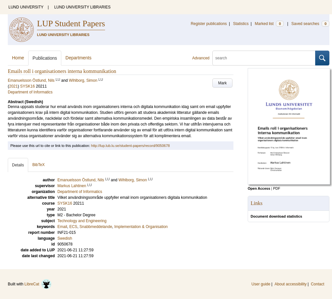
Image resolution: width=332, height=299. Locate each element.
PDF (276, 188)
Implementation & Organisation (141, 226)
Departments (78, 57)
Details (18, 165)
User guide (261, 284)
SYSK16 (27, 86)
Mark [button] (222, 83)
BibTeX (38, 164)
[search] (263, 58)
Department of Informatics (30, 92)
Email (62, 226)
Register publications (209, 23)
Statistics (241, 23)
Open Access (259, 188)
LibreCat (38, 284)
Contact (317, 284)
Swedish (64, 238)
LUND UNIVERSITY (25, 7)
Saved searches (310, 23)
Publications (44, 58)
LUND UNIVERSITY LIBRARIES (82, 7)
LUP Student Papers (71, 23)
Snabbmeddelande (95, 226)
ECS (73, 226)
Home (18, 57)
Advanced (200, 58)
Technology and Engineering (81, 221)
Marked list (269, 23)
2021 (13, 86)
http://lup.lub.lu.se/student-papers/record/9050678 (130, 146)
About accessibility (291, 284)
